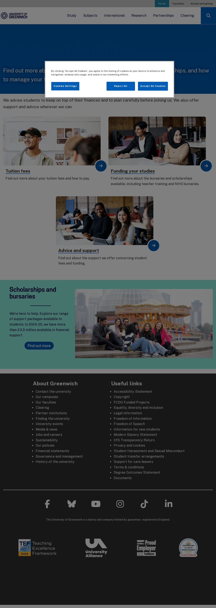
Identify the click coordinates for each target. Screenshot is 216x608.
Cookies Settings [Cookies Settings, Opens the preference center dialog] (65, 86)
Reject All (120, 86)
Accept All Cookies (153, 86)
